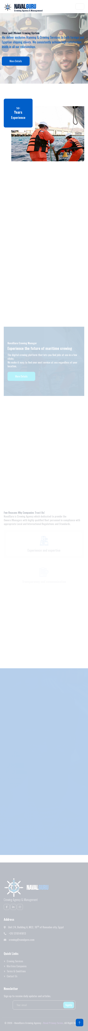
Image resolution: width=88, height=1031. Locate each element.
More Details (16, 61)
